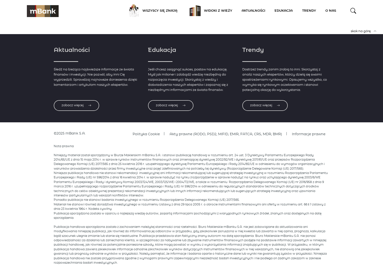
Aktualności (253, 10)
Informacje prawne (308, 134)
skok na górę (364, 31)
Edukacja (284, 10)
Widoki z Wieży (209, 10)
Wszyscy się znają (151, 10)
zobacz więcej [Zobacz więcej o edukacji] (171, 105)
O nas (330, 10)
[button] (353, 11)
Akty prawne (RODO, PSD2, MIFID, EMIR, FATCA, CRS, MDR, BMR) (226, 134)
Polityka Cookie (146, 134)
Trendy (309, 10)
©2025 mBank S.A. (69, 133)
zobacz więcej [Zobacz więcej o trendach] (265, 105)
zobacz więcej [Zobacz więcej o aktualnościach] (76, 105)
